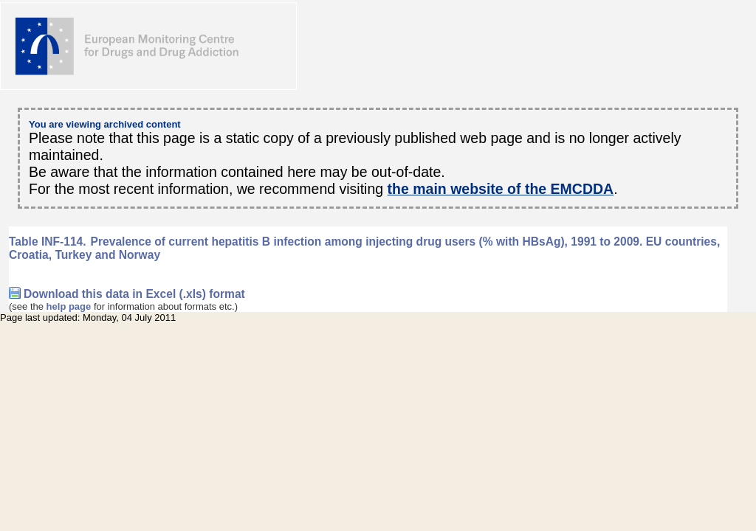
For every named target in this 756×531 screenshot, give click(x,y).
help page (69, 306)
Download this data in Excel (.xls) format (134, 294)
